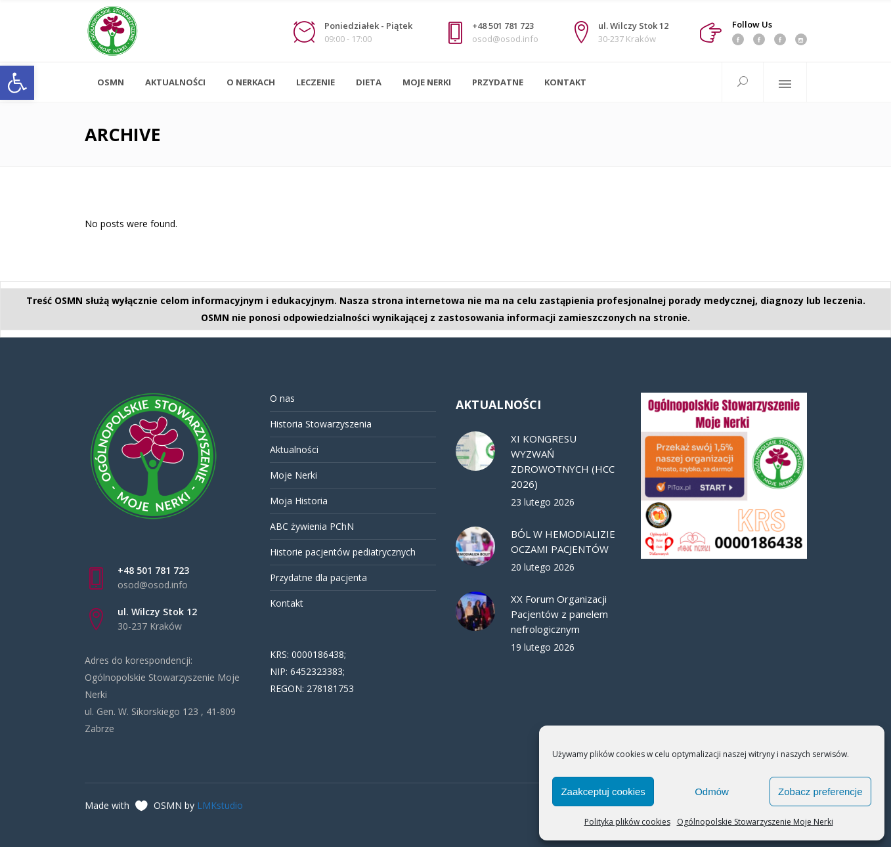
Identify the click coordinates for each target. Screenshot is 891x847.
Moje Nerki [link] (293, 475)
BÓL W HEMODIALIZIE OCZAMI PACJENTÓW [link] (563, 541)
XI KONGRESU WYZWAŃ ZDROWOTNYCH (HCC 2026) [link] (563, 461)
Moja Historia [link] (299, 500)
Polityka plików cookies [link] (627, 821)
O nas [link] (282, 398)
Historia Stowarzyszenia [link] (321, 424)
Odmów (712, 791)
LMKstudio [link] (220, 805)
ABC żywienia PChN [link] (312, 526)
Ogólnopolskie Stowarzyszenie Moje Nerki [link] (755, 821)
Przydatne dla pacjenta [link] (318, 577)
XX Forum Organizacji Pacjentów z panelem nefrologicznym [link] (559, 614)
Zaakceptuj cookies (603, 791)
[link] (17, 83)
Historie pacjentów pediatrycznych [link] (343, 552)
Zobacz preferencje (820, 791)
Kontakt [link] (286, 603)
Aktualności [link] (294, 449)
